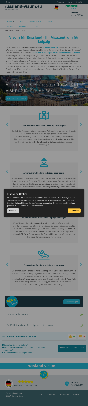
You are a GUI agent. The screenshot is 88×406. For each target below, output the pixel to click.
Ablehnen (13, 210)
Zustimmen (74, 210)
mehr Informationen (35, 206)
